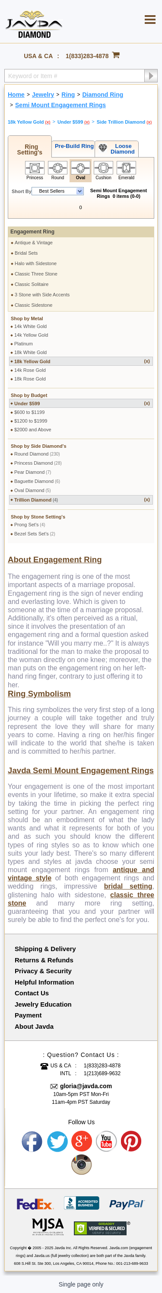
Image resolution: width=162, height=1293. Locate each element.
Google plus (82, 1141)
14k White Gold (30, 326)
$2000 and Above (32, 429)
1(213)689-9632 (102, 1073)
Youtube (107, 1141)
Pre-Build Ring (73, 146)
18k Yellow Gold (82, 361)
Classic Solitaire (31, 284)
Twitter (57, 1141)
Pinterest (132, 1141)
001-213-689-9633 (132, 1263)
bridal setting (128, 886)
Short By (22, 191)
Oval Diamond (32, 490)
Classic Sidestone (33, 305)
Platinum (23, 343)
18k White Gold (30, 352)
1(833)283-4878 (87, 56)
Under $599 (82, 403)
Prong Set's (29, 524)
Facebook (32, 1141)
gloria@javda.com (86, 1086)
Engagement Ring (32, 232)
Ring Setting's (30, 149)
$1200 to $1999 (30, 420)
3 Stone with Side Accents (42, 294)
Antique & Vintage (34, 242)
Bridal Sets (26, 253)
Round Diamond (37, 453)
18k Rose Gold (30, 378)
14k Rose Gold (30, 370)
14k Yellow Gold (31, 335)
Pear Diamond (32, 472)
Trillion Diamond (82, 499)
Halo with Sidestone (36, 263)
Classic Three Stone (36, 273)
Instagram (82, 1165)
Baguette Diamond (37, 481)
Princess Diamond (38, 463)
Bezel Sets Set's (34, 533)
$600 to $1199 (29, 412)
